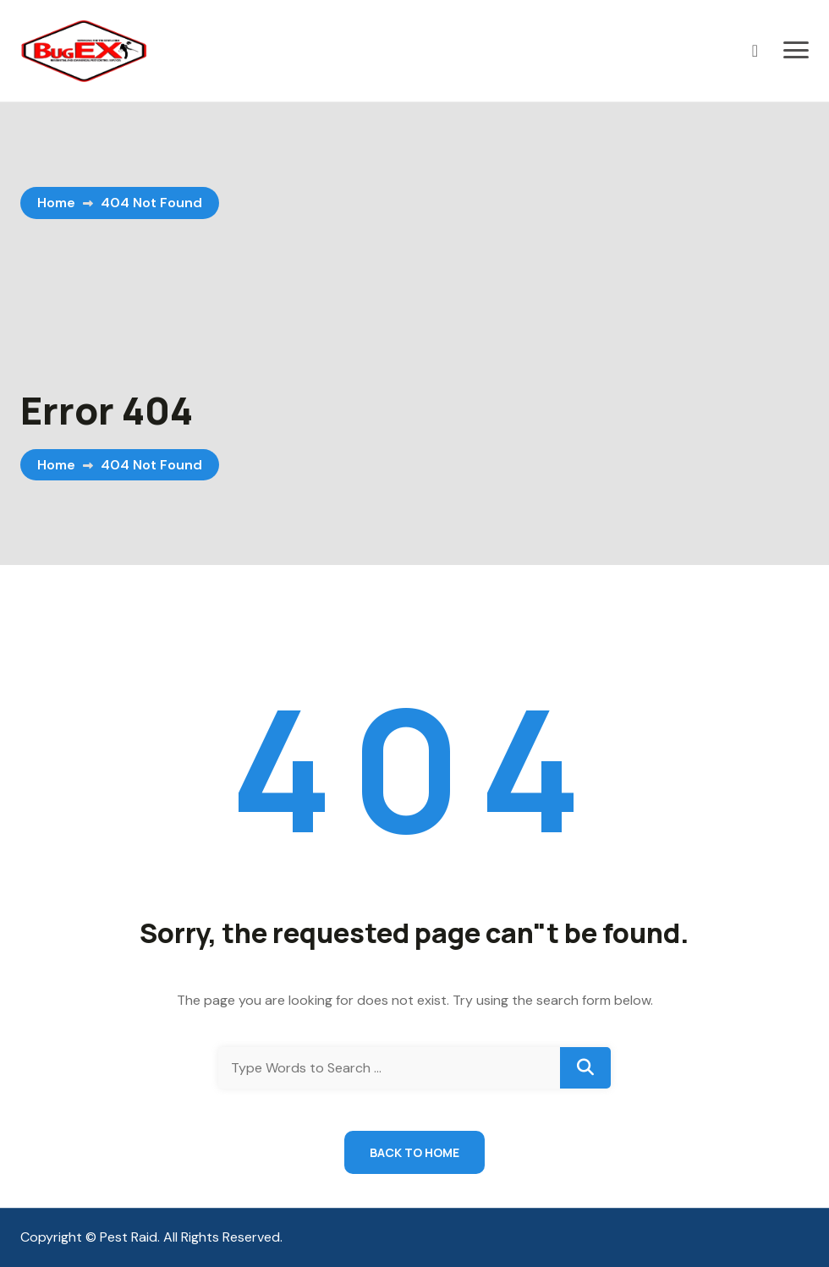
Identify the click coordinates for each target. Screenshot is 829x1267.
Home (56, 202)
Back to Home (414, 1152)
